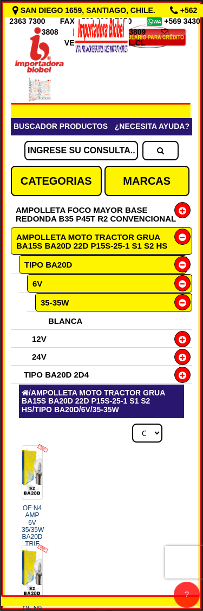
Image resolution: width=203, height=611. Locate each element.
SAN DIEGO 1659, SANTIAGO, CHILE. (85, 10)
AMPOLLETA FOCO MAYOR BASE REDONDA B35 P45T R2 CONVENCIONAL (96, 214)
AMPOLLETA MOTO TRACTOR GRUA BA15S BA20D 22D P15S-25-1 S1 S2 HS (91, 241)
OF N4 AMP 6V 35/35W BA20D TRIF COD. (33, 536)
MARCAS (147, 181)
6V (37, 283)
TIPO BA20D (48, 264)
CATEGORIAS (56, 181)
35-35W (55, 302)
